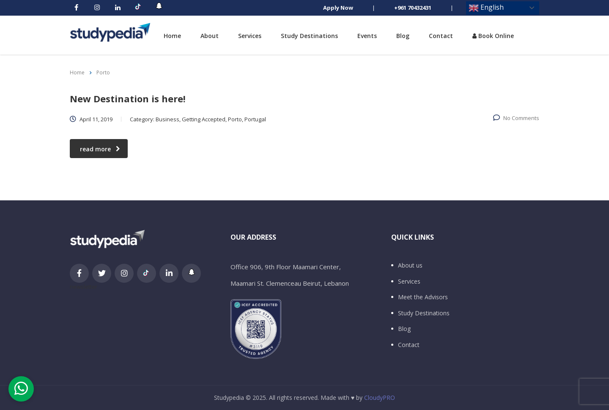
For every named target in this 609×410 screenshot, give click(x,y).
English (486, 8)
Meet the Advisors (423, 297)
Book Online (493, 36)
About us (410, 265)
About (209, 36)
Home (172, 36)
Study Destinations (309, 36)
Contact (441, 36)
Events (367, 36)
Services (249, 36)
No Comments (516, 118)
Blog (402, 36)
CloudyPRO (379, 398)
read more (100, 149)
